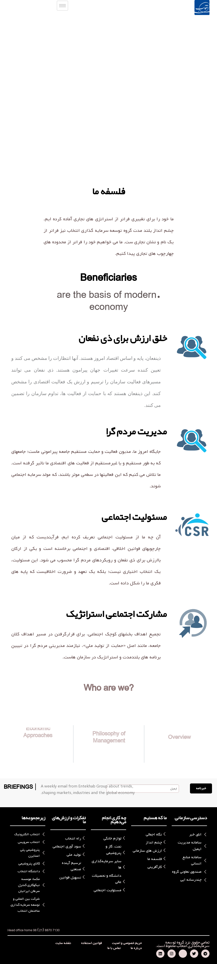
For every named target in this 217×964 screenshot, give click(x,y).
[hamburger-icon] (62, 6)
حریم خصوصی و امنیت (127, 943)
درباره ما (136, 948)
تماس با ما (114, 948)
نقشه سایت (63, 943)
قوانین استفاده (91, 943)
